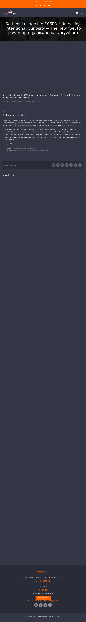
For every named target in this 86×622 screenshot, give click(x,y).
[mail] (50, 605)
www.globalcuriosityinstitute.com (24, 148)
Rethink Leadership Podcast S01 (30, 101)
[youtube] (45, 605)
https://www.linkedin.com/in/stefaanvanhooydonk (30, 151)
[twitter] (41, 605)
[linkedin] (36, 605)
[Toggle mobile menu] (82, 13)
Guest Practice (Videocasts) (11, 101)
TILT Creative (57, 616)
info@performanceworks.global (43, 1)
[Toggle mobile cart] (77, 13)
